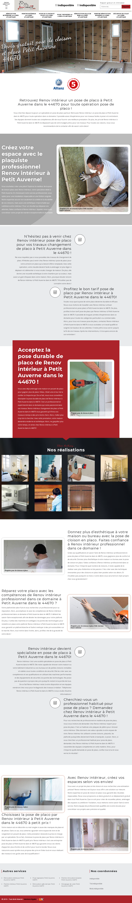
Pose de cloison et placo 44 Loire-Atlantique (47, 15)
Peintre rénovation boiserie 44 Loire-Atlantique (102, 15)
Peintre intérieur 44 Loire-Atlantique (29, 15)
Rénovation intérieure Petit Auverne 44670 (14, 879)
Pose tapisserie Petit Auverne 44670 (44, 879)
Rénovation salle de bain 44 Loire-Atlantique (82, 15)
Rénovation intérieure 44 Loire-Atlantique (11, 15)
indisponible (64, 5)
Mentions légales (30, 899)
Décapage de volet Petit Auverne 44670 (70, 885)
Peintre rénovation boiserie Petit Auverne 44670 (71, 879)
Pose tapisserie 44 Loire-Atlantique (64, 15)
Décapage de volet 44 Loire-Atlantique (121, 15)
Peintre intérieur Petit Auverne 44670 (15, 885)
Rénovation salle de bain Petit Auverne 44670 (44, 885)
